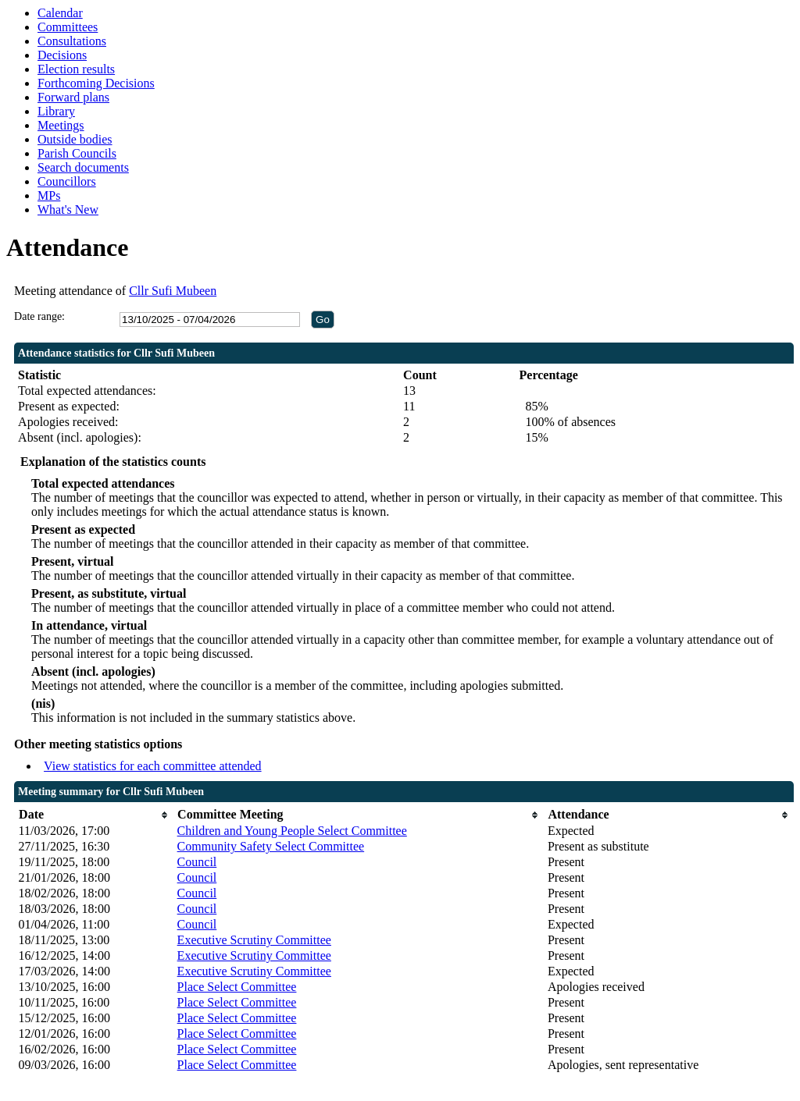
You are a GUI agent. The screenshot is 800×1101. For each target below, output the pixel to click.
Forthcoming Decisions (96, 83)
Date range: (39, 316)
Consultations (72, 41)
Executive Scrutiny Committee (254, 940)
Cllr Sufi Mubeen (172, 290)
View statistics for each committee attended (153, 765)
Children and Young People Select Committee (292, 830)
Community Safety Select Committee (271, 846)
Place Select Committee (237, 986)
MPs (49, 195)
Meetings (61, 125)
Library (56, 111)
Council (197, 861)
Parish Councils (77, 153)
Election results (76, 69)
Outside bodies (75, 139)
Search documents (83, 167)
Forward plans (73, 97)
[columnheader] (94, 815)
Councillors (67, 181)
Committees (68, 27)
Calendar (60, 13)
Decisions (62, 55)
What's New (68, 209)
